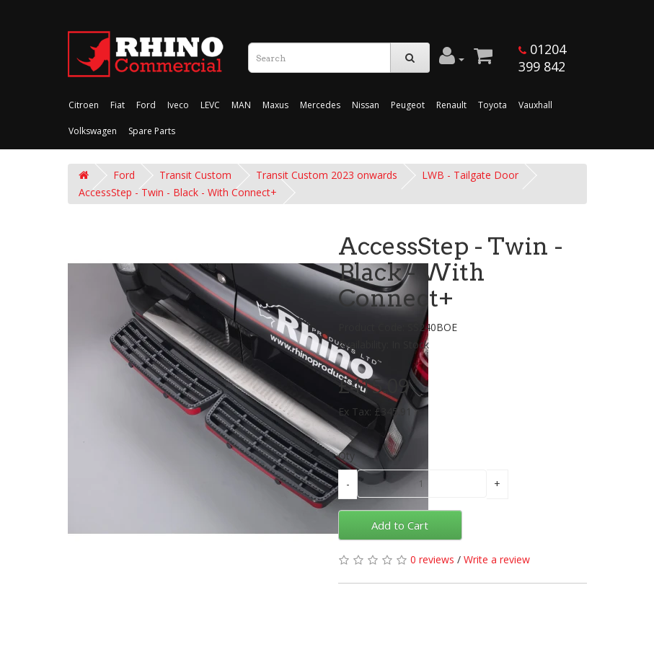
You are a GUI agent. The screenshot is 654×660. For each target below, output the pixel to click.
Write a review (497, 559)
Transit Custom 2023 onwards (326, 175)
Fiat (117, 105)
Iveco (178, 105)
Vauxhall (535, 105)
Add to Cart (399, 525)
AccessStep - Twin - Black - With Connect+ (178, 192)
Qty (346, 455)
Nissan (365, 105)
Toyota (492, 105)
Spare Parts (151, 131)
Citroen (84, 105)
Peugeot (408, 105)
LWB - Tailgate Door (470, 175)
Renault (451, 105)
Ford (146, 105)
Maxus (275, 105)
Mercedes (320, 105)
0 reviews (432, 559)
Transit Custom (195, 175)
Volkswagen (93, 131)
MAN (241, 105)
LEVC (210, 105)
